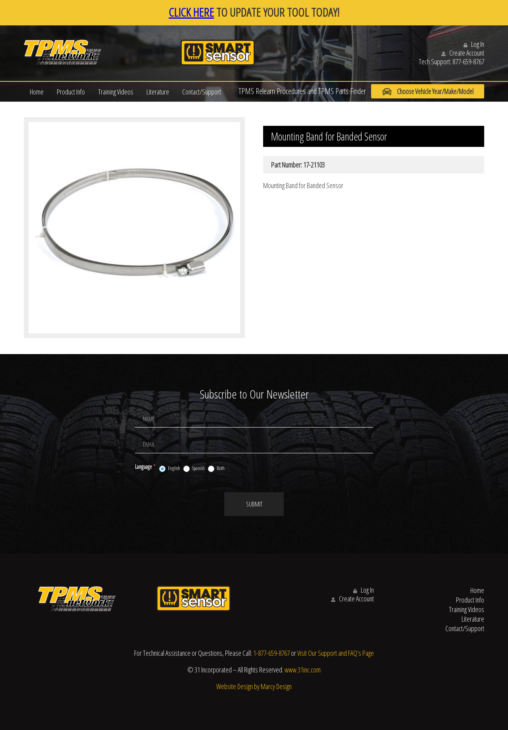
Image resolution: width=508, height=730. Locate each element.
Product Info (71, 91)
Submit (254, 504)
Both (216, 468)
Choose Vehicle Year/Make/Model (424, 91)
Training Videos (115, 91)
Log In (474, 44)
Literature (157, 91)
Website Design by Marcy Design (254, 686)
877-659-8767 (468, 61)
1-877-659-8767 (271, 653)
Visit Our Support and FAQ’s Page (335, 653)
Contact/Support (201, 91)
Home (37, 91)
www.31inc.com (303, 669)
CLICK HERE (191, 12)
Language (145, 466)
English (169, 468)
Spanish (194, 468)
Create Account (462, 53)
